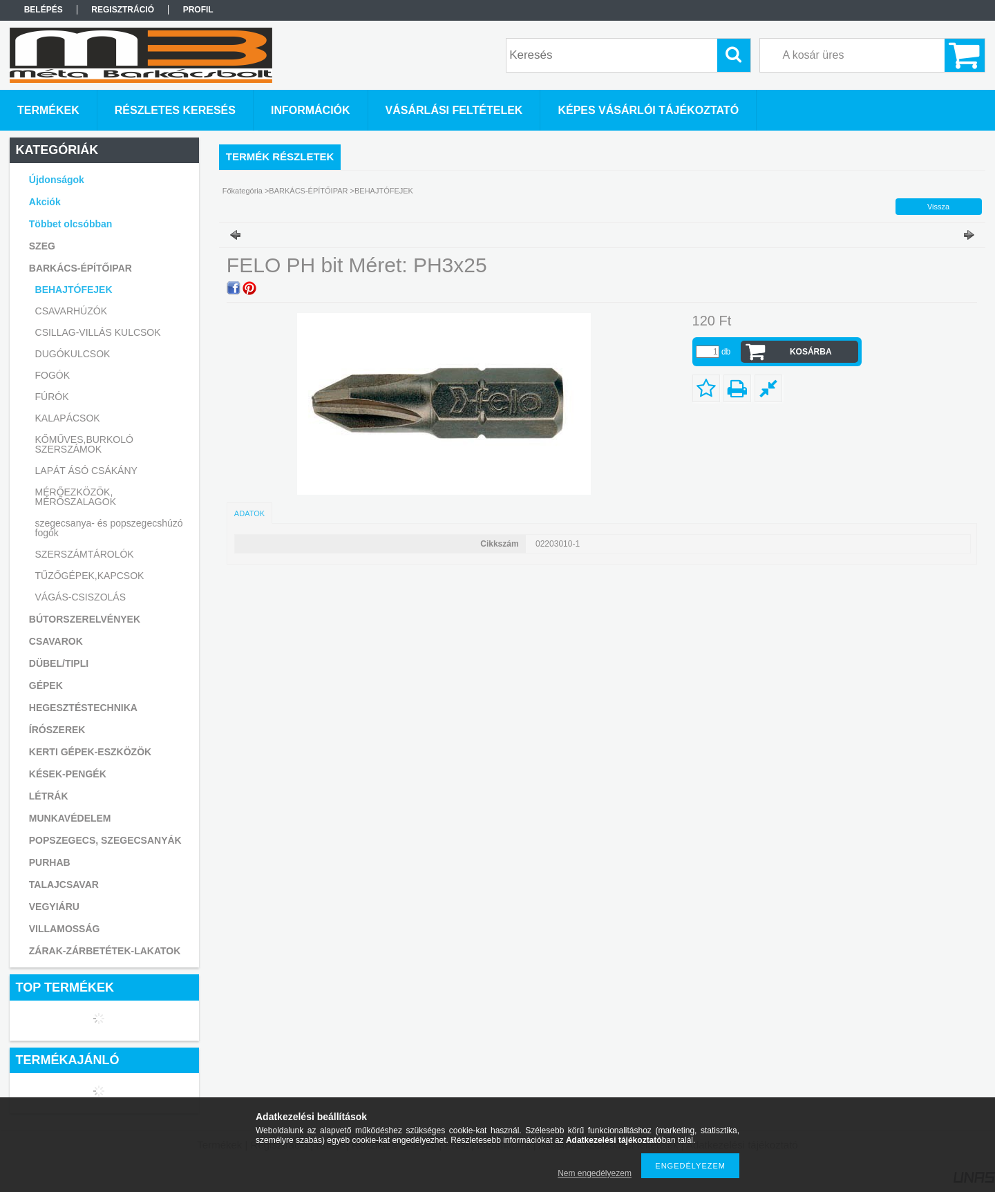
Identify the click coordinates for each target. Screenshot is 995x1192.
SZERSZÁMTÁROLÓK (84, 554)
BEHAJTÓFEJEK (74, 289)
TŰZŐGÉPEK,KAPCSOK (89, 575)
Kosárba (811, 352)
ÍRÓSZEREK (57, 729)
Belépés (43, 10)
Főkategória (242, 191)
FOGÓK (52, 375)
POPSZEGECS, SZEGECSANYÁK (105, 840)
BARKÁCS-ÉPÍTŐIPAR (308, 191)
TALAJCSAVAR (64, 884)
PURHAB (49, 862)
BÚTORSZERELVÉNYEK (84, 619)
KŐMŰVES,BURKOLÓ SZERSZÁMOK (84, 444)
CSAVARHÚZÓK (71, 310)
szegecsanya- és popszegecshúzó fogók (109, 528)
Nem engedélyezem (595, 1173)
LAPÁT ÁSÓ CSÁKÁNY (86, 470)
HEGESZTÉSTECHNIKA (83, 707)
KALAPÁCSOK (67, 418)
